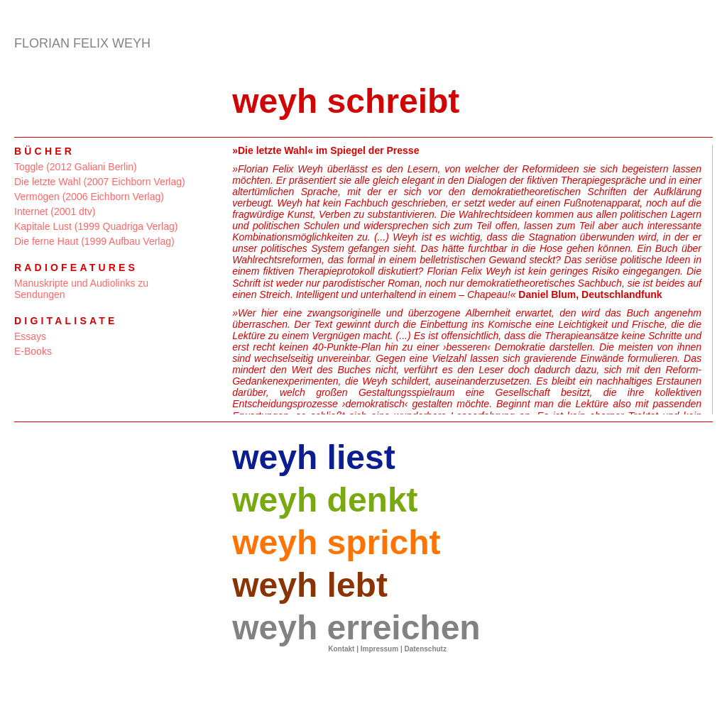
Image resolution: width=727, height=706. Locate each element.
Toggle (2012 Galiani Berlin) (75, 166)
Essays (30, 336)
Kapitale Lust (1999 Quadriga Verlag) (95, 226)
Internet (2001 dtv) (54, 211)
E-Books (33, 351)
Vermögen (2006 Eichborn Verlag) (89, 196)
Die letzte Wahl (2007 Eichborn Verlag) (99, 181)
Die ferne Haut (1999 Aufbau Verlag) (94, 241)
